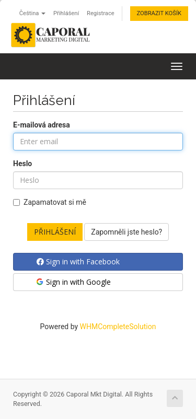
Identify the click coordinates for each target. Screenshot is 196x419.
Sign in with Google (73, 282)
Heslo (22, 163)
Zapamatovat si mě (49, 202)
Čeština (32, 13)
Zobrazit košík (159, 13)
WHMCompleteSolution (118, 326)
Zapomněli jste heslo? (126, 232)
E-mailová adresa (41, 125)
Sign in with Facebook (78, 261)
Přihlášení (66, 13)
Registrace (100, 13)
